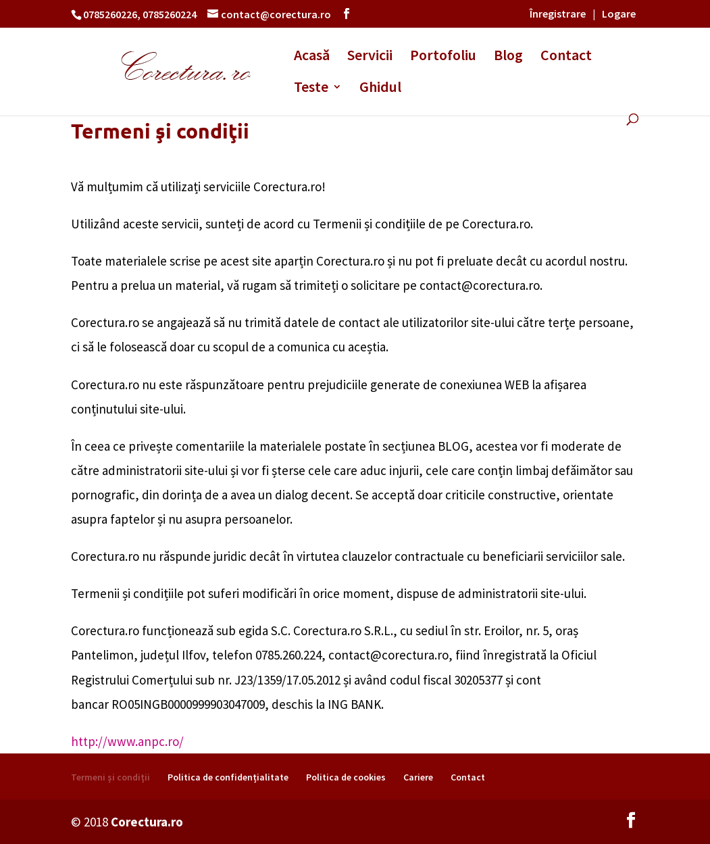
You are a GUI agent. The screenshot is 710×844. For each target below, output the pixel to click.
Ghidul (380, 89)
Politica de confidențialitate (228, 777)
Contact (566, 57)
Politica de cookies (346, 777)
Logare (619, 13)
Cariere (418, 777)
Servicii (369, 57)
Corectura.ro (147, 822)
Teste (311, 89)
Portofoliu (443, 57)
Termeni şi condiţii (110, 777)
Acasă (312, 57)
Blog (508, 57)
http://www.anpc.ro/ (127, 741)
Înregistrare (558, 13)
